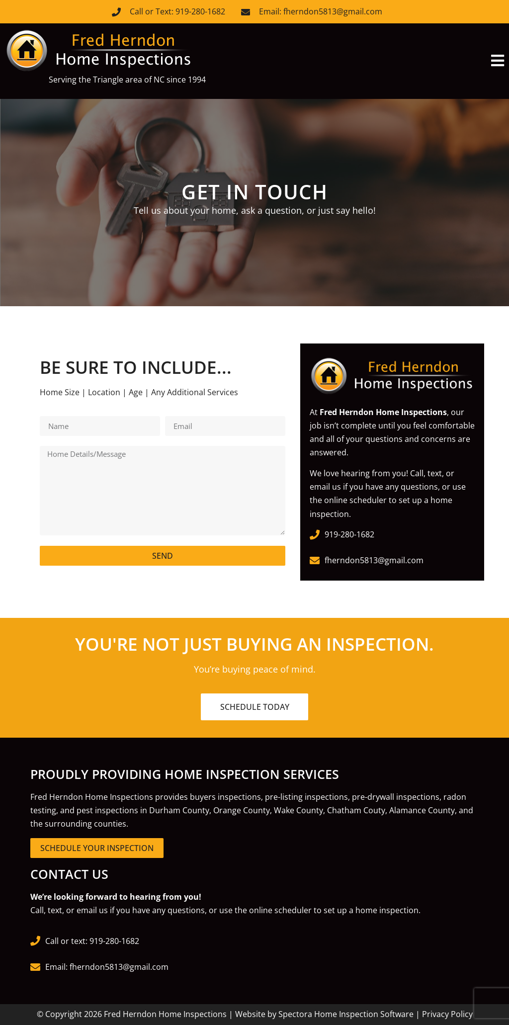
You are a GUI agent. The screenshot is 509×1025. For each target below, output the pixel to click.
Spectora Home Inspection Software (346, 1014)
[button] (381, 61)
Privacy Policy (447, 1014)
